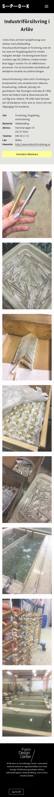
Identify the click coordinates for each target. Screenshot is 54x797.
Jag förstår (16, 791)
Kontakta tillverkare (27, 154)
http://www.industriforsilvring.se (32, 144)
